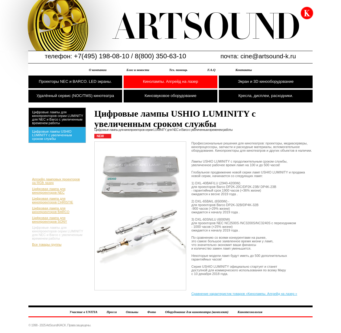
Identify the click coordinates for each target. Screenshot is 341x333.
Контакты (243, 70)
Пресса (111, 312)
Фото (151, 312)
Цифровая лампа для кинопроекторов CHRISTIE (52, 200)
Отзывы (132, 312)
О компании (97, 70)
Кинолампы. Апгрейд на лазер (170, 81)
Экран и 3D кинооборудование (266, 81)
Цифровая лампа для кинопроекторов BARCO (51, 210)
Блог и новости (137, 70)
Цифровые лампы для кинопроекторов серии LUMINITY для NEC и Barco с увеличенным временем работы (57, 117)
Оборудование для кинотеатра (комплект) (197, 312)
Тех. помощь (178, 70)
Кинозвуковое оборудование (170, 95)
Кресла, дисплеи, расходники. (265, 95)
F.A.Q (211, 70)
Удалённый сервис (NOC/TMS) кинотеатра (75, 95)
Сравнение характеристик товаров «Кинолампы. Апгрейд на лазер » (244, 294)
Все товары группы (46, 244)
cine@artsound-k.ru (268, 56)
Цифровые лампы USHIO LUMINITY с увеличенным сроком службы (52, 135)
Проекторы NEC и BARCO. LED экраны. (75, 81)
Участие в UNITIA (83, 312)
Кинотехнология (250, 312)
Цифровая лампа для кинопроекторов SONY (49, 219)
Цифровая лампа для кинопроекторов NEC (48, 190)
